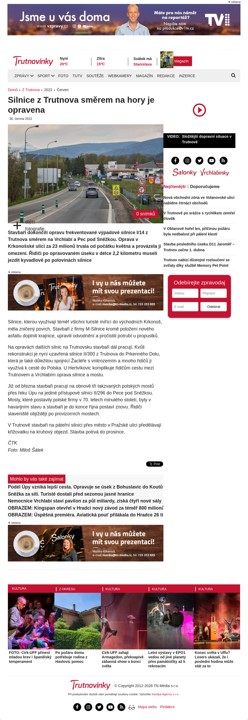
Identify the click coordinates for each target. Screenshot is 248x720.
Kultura (19, 588)
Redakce (166, 76)
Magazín (181, 61)
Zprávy (21, 76)
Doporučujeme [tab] (205, 186)
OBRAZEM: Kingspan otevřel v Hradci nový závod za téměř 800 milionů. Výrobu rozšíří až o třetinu (85, 508)
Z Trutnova (31, 90)
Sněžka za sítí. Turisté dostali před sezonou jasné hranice (71, 494)
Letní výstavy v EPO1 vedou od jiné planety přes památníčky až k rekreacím (167, 659)
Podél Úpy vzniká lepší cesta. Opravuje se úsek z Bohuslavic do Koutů (85, 487)
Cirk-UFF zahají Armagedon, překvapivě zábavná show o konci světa (123, 659)
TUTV (77, 76)
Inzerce (187, 76)
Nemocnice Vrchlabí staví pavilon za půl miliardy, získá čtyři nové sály (84, 501)
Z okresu (67, 589)
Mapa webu (147, 707)
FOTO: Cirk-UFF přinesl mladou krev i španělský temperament (30, 657)
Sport (43, 76)
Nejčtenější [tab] (174, 186)
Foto (63, 76)
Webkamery (120, 76)
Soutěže (95, 76)
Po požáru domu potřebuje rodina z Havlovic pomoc (71, 657)
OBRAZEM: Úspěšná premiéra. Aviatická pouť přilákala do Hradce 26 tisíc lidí (85, 514)
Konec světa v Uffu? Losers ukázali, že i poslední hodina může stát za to (214, 659)
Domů (13, 90)
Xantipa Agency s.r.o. (165, 694)
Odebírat (213, 307)
